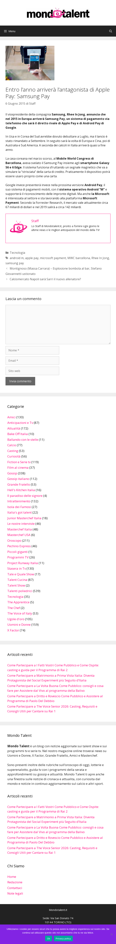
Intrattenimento (18, 501)
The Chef (13, 608)
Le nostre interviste (21, 523)
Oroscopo (14, 540)
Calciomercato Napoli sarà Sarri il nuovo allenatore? (45, 279)
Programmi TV (18, 557)
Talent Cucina (17, 580)
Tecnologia (17, 253)
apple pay (31, 258)
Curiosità (14, 456)
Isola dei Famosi (19, 507)
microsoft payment (53, 258)
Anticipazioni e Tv (20, 423)
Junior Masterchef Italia (24, 518)
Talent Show (16, 585)
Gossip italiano (18, 479)
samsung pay (14, 263)
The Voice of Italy (19, 613)
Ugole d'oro (15, 619)
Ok (48, 938)
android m (17, 258)
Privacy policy (63, 938)
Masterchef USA (18, 535)
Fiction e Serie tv (19, 462)
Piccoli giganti (17, 552)
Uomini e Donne (19, 624)
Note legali (15, 893)
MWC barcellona (78, 258)
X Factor (13, 630)
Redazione (14, 882)
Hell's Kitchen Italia (21, 490)
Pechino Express (19, 546)
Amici (11, 417)
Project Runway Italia (22, 563)
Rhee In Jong (100, 258)
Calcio (11, 445)
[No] (111, 934)
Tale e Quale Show (20, 574)
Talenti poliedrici (19, 591)
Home (11, 876)
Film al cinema (18, 467)
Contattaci (14, 888)
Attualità (13, 428)
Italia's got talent (19, 512)
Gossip (12, 473)
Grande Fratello (18, 484)
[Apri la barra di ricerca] (110, 31)
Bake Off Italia (17, 434)
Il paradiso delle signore (25, 496)
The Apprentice (18, 602)
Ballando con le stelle (22, 439)
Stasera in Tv (16, 568)
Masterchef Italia (19, 529)
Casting (12, 451)
